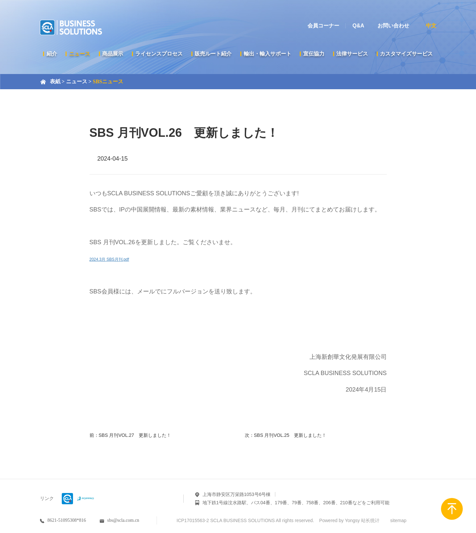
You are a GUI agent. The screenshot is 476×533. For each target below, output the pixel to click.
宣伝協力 (313, 54)
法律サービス (352, 54)
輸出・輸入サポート (267, 54)
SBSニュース (108, 81)
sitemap (398, 520)
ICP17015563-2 (193, 520)
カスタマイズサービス (406, 54)
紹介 (52, 54)
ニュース (79, 54)
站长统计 (370, 520)
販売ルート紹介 (213, 54)
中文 (431, 25)
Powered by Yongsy (339, 520)
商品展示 (112, 54)
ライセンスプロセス (159, 54)
